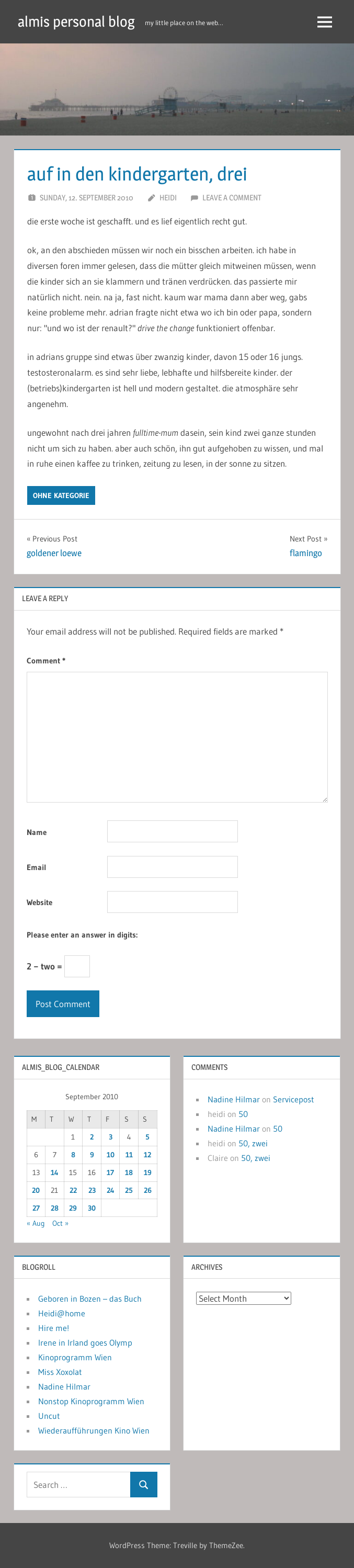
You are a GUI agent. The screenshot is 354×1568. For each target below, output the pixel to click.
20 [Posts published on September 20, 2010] (36, 1190)
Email (37, 867)
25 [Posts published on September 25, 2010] (129, 1190)
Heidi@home (61, 1313)
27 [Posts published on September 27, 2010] (36, 1208)
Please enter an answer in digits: (82, 935)
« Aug (36, 1223)
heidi (168, 197)
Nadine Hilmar (234, 1099)
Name (37, 832)
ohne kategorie (61, 495)
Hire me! (53, 1328)
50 (243, 1114)
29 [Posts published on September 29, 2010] (73, 1208)
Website (39, 902)
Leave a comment (231, 197)
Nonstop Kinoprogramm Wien (91, 1401)
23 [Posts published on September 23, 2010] (92, 1190)
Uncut (49, 1416)
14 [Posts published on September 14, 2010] (55, 1172)
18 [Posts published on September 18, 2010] (129, 1172)
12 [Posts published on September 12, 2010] (147, 1154)
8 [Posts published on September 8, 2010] (73, 1154)
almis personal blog (76, 21)
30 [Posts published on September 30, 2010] (92, 1208)
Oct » (60, 1223)
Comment (46, 660)
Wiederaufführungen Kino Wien (94, 1430)
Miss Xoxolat (60, 1372)
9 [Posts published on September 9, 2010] (92, 1154)
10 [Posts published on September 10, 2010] (111, 1154)
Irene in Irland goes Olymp (85, 1342)
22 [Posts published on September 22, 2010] (73, 1190)
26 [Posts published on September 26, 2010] (148, 1190)
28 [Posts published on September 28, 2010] (55, 1208)
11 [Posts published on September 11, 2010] (129, 1154)
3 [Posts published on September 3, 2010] (110, 1137)
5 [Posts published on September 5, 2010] (147, 1137)
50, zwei (253, 1143)
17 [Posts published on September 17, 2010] (110, 1172)
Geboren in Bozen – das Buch (90, 1298)
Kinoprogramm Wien (75, 1357)
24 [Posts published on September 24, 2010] (111, 1190)
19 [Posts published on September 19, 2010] (148, 1172)
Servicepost (293, 1099)
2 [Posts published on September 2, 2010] (92, 1137)
